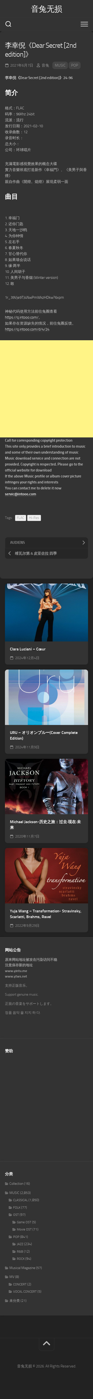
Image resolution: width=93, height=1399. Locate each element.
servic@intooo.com (20, 494)
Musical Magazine (22, 1268)
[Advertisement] (46, 388)
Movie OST (24, 1229)
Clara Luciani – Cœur (28, 649)
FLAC (20, 518)
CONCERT (20, 1284)
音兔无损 (46, 9)
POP (74, 65)
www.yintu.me (16, 971)
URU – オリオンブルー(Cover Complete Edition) (44, 735)
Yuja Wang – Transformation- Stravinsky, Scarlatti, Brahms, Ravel (45, 914)
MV (11, 1277)
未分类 (14, 1301)
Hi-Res (34, 518)
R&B (20, 1251)
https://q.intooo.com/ (21, 317)
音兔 (45, 65)
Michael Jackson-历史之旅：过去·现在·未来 (45, 824)
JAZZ (20, 1244)
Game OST (24, 1222)
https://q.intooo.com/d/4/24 (27, 329)
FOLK (16, 1207)
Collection (16, 1184)
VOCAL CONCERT (25, 1291)
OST (16, 1215)
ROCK (21, 1259)
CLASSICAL (20, 1200)
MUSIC (60, 65)
